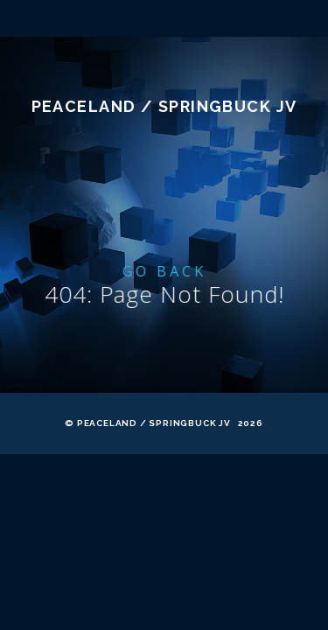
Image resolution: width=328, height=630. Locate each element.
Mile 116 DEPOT (164, 115)
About (164, 50)
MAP (164, 83)
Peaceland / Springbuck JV (164, 197)
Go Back (166, 362)
